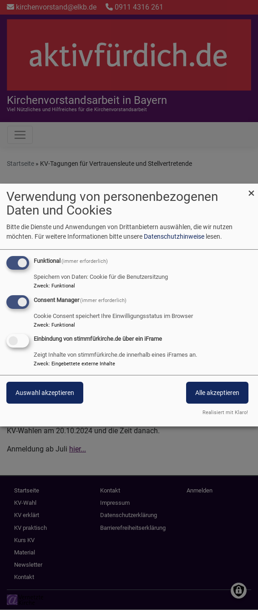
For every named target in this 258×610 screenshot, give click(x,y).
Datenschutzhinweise (174, 236)
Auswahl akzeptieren (44, 393)
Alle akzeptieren (217, 393)
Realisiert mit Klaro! (225, 412)
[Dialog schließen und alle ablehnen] (251, 189)
